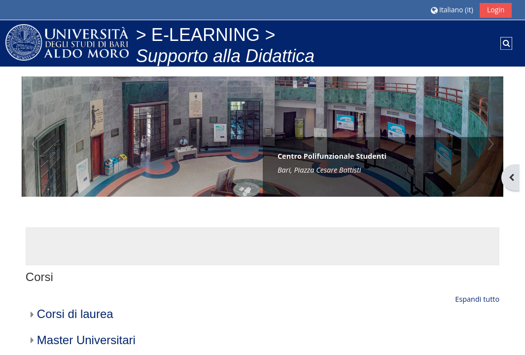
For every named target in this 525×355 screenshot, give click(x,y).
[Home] (67, 41)
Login (495, 9)
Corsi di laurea (75, 313)
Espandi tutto (477, 299)
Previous (34, 144)
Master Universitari (86, 340)
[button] (452, 9)
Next (491, 144)
